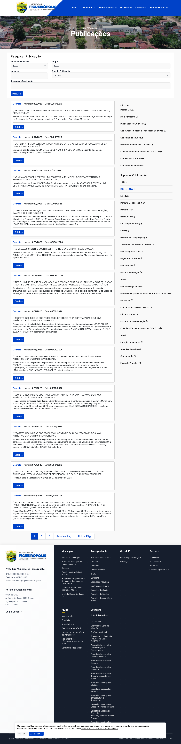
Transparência (106, 7)
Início (74, 7)
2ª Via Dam (154, 557)
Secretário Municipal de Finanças (101, 690)
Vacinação (124, 561)
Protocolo (153, 565)
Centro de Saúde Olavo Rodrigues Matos (72, 588)
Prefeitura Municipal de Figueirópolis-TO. (72, 562)
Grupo (55, 61)
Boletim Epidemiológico (130, 557)
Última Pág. (84, 536)
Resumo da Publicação (22, 81)
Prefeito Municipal (99, 632)
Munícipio (88, 7)
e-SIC (93, 574)
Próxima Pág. (64, 536)
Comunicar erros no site (72, 648)
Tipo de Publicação (61, 71)
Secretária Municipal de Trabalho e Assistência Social (101, 676)
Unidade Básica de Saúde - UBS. (73, 595)
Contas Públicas (98, 570)
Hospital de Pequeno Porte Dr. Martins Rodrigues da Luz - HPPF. (73, 581)
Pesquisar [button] (16, 93)
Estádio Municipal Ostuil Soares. (72, 573)
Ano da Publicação (20, 61)
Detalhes (18, 127)
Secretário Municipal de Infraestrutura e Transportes (101, 698)
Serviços (124, 7)
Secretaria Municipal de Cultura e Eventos (101, 655)
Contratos (95, 565)
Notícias (139, 7)
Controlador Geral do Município (100, 627)
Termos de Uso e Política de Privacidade (73, 633)
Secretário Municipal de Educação (101, 683)
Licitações (95, 561)
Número (15, 71)
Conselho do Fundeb (100, 594)
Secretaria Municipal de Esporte (101, 661)
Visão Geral (96, 622)
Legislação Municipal (100, 582)
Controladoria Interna (100, 586)
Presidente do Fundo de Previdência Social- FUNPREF (101, 638)
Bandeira (65, 568)
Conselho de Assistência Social (101, 599)
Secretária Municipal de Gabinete (101, 668)
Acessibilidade (157, 7)
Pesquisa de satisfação (72, 628)
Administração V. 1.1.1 (164, 739)
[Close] (36, 734)
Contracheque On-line (159, 570)
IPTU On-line (155, 561)
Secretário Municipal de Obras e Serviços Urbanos (102, 705)
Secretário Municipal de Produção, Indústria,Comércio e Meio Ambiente (102, 714)
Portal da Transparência (101, 557)
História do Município (71, 557)
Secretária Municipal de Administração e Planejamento (101, 647)
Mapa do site (67, 616)
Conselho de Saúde (99, 590)
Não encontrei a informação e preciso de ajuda (72, 641)
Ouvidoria (95, 578)
